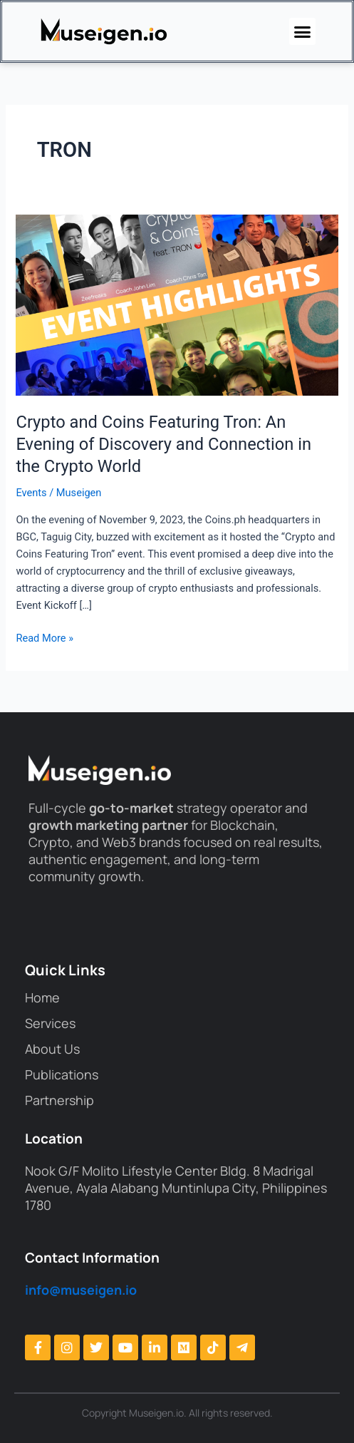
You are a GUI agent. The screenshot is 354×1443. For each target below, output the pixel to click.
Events (31, 492)
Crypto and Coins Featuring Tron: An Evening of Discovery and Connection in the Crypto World (163, 444)
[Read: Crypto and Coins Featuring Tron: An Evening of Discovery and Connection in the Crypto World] (177, 304)
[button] (302, 31)
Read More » (44, 637)
